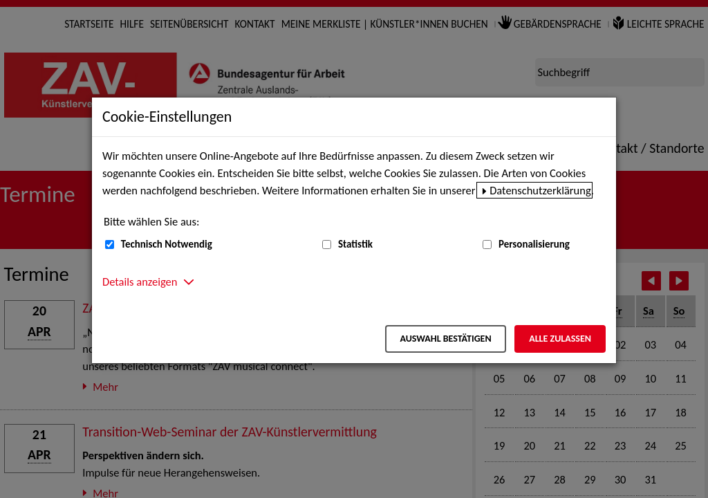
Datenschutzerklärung (540, 190)
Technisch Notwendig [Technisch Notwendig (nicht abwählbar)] (166, 244)
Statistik (355, 244)
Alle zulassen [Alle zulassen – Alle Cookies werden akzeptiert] (560, 338)
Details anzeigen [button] (139, 281)
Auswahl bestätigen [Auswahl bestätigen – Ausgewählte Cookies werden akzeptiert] (445, 338)
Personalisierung (534, 244)
